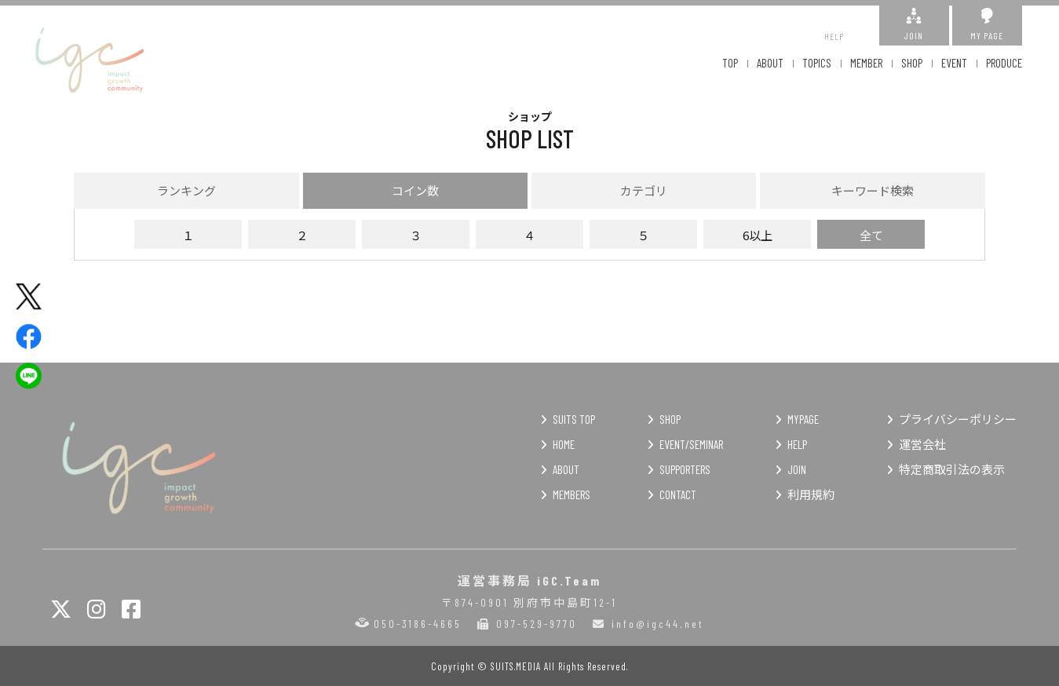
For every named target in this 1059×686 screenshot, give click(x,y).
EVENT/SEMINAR (691, 444)
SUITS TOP (574, 419)
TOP (730, 63)
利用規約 (810, 494)
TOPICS (816, 63)
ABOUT (770, 63)
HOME (564, 444)
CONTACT (677, 494)
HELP (834, 25)
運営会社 (922, 444)
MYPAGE (803, 419)
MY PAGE (987, 24)
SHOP (911, 63)
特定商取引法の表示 (952, 469)
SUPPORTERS (684, 469)
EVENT (954, 63)
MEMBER (866, 63)
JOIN (914, 24)
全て (871, 235)
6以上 (757, 235)
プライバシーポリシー (958, 419)
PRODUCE (1004, 63)
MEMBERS (571, 494)
